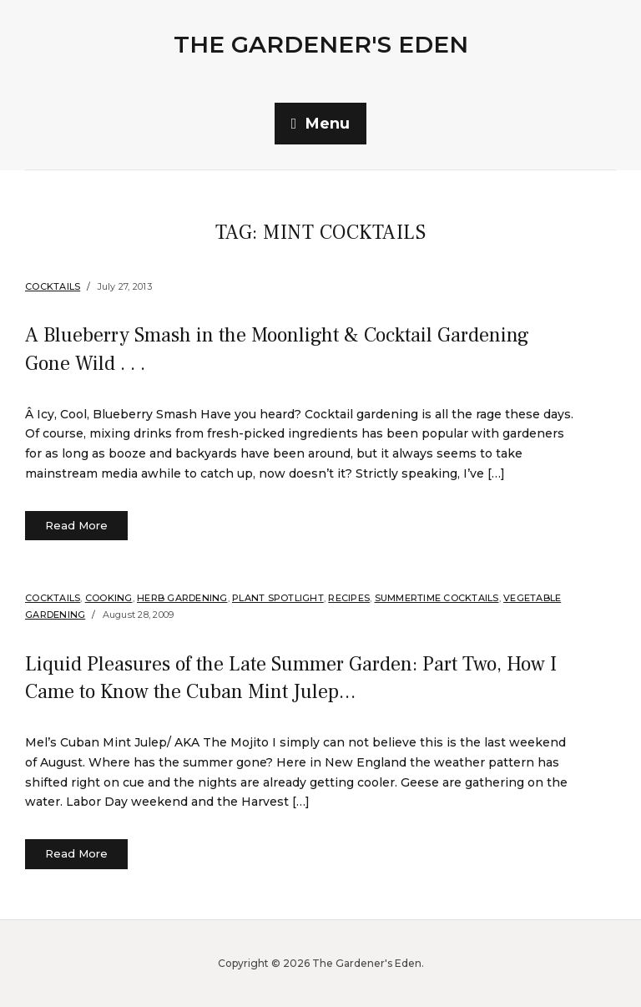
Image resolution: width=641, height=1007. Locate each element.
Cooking (109, 598)
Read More (76, 525)
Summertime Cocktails (437, 598)
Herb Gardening (182, 598)
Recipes (349, 598)
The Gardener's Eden (321, 44)
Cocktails (52, 286)
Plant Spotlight (278, 598)
